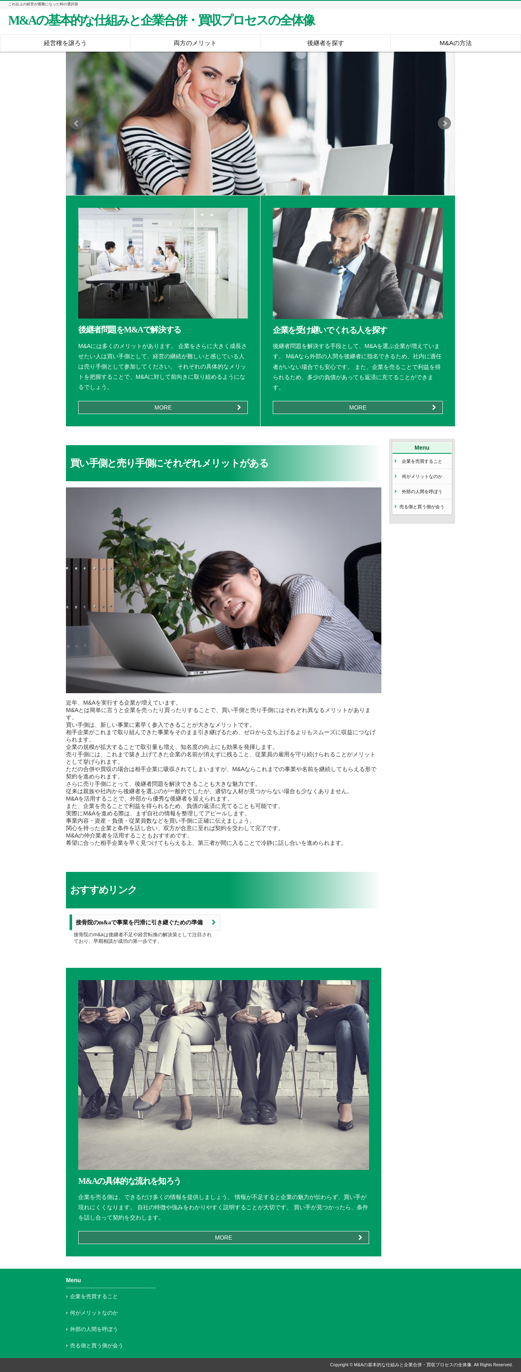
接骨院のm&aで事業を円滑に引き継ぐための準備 (139, 922)
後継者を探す (325, 42)
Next (444, 123)
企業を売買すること (422, 461)
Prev (76, 123)
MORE (163, 407)
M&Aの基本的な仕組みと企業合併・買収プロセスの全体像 (161, 20)
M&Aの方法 (455, 42)
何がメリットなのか (422, 476)
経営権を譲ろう (65, 42)
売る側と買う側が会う (421, 506)
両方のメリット (195, 42)
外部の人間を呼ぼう (422, 491)
